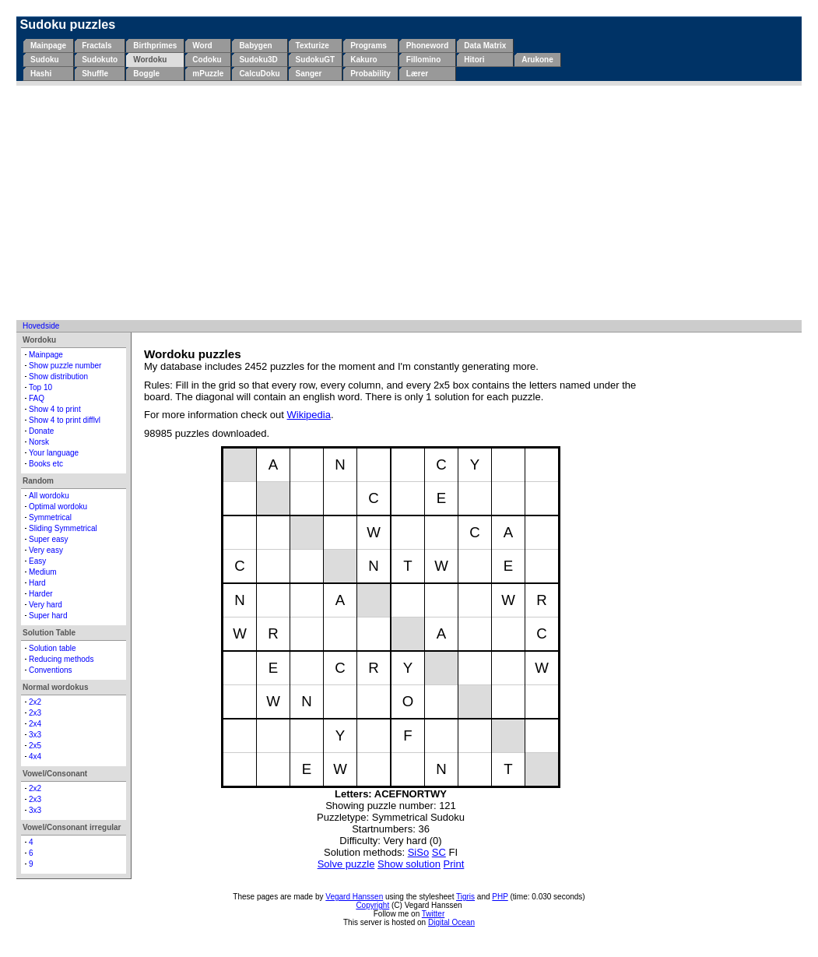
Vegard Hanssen (354, 896)
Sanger (309, 73)
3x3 (35, 734)
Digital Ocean (451, 922)
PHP (499, 896)
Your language (54, 453)
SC (439, 852)
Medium (43, 572)
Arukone (537, 59)
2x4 (35, 724)
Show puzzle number (65, 365)
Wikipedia (309, 414)
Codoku (206, 59)
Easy (37, 561)
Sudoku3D (258, 59)
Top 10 (40, 387)
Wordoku (150, 59)
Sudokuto (100, 59)
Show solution (409, 864)
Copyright (372, 905)
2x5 (35, 745)
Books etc (46, 463)
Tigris (465, 896)
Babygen (255, 45)
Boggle (146, 73)
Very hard (45, 604)
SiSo (418, 852)
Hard (37, 583)
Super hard (48, 615)
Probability (370, 73)
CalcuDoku (259, 73)
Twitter (433, 914)
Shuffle (95, 73)
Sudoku (44, 59)
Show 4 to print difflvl (64, 420)
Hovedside (41, 326)
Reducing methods (61, 659)
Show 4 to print (55, 409)
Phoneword (427, 45)
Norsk (39, 442)
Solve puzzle (346, 864)
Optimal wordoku (58, 506)
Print (454, 864)
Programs (368, 45)
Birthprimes (155, 45)
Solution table (52, 648)
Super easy (48, 539)
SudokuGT (315, 59)
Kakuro (363, 59)
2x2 (35, 702)
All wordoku (49, 495)
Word (202, 45)
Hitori (474, 59)
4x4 (35, 756)
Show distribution (58, 376)
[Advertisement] (409, 202)
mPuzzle (207, 73)
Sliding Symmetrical (63, 528)
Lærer (417, 73)
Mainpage (48, 45)
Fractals (96, 45)
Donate (41, 431)
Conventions (50, 670)
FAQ (36, 398)
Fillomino (423, 59)
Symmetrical (50, 517)
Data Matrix (485, 45)
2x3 (35, 713)
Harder (41, 593)
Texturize (312, 45)
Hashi (40, 73)
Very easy (46, 550)
